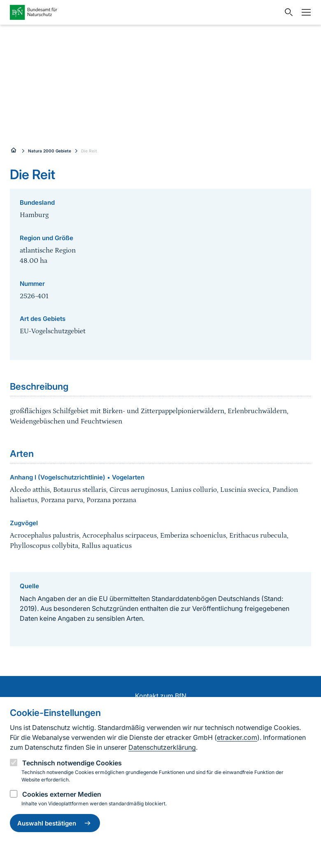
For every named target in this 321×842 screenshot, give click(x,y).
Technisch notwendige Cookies (72, 763)
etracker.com (237, 737)
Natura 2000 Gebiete (49, 150)
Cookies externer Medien (61, 794)
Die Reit (89, 150)
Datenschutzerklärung (162, 747)
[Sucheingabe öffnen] (287, 12)
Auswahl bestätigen (55, 823)
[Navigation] (304, 12)
